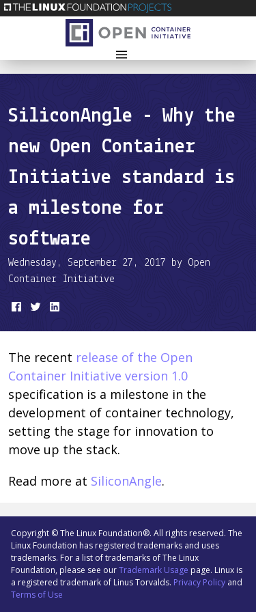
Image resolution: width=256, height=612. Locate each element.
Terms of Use (37, 594)
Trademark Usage (153, 570)
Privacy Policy (199, 582)
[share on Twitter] (34, 309)
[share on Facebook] (15, 309)
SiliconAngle (126, 481)
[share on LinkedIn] (53, 309)
